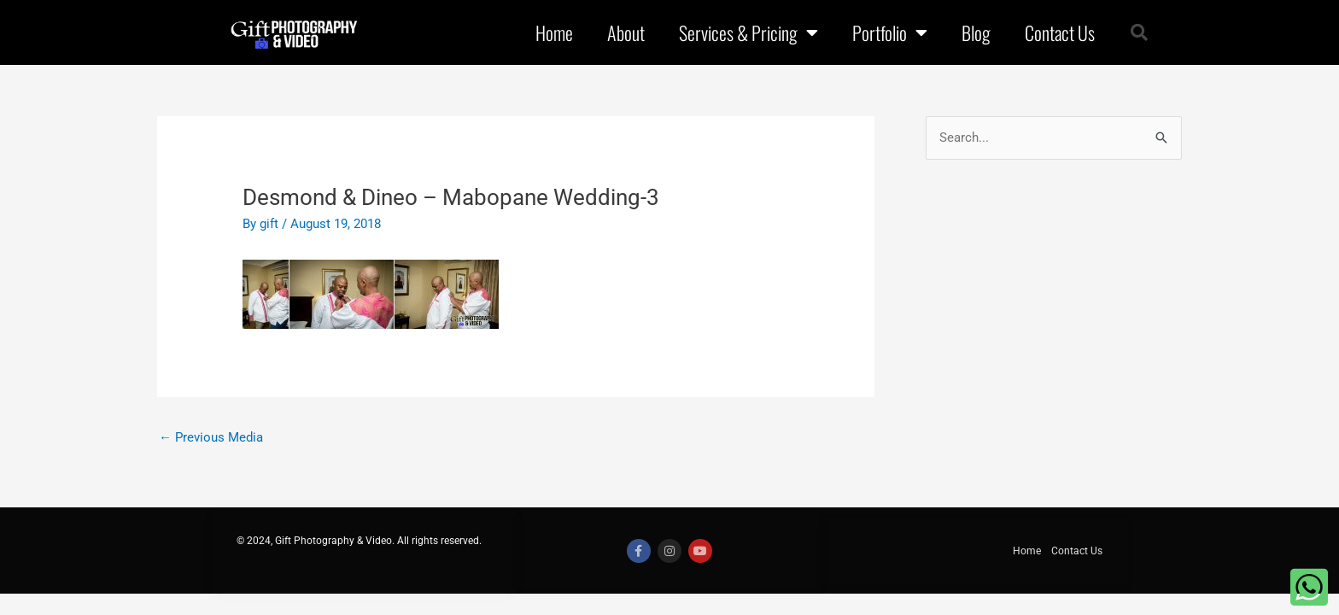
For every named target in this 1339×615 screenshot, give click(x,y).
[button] (1139, 32)
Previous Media (211, 435)
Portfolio (889, 32)
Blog (976, 32)
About (626, 32)
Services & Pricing (748, 32)
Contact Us (1060, 32)
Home (554, 32)
